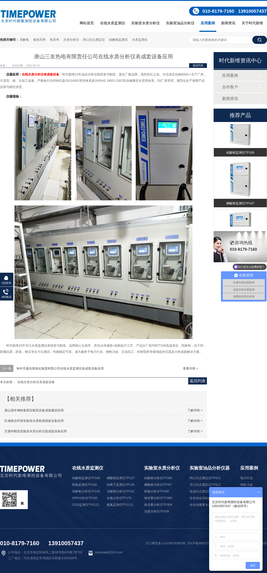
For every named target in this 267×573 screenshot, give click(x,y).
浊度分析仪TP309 (156, 511)
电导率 (54, 39)
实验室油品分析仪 (180, 23)
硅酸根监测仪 (118, 39)
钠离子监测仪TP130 (121, 484)
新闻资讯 (228, 23)
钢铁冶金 (246, 484)
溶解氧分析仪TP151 (121, 491)
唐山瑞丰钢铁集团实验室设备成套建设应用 (34, 410)
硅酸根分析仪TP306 (158, 478)
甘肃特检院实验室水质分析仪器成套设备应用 (35, 431)
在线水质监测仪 (112, 23)
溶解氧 (24, 39)
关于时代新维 (252, 23)
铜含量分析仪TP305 (158, 498)
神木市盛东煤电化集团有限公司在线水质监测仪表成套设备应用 (60, 368)
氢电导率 (39, 39)
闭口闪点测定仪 (94, 39)
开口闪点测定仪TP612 (205, 484)
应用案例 (208, 23)
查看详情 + (190, 368)
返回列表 (198, 65)
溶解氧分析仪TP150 (86, 491)
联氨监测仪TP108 (84, 484)
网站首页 (87, 23)
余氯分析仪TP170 (119, 498)
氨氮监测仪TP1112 (120, 504)
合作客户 (230, 87)
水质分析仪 (71, 39)
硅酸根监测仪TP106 (240, 153)
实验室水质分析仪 (145, 23)
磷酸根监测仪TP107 (240, 203)
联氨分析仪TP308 (156, 491)
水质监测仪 (140, 39)
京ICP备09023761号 (201, 543)
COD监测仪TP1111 (85, 504)
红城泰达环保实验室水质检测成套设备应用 (34, 421)
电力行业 (246, 478)
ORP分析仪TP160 (84, 498)
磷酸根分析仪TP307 (158, 484)
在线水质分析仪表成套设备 (40, 74)
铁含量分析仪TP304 (158, 504)
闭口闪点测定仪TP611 (205, 478)
